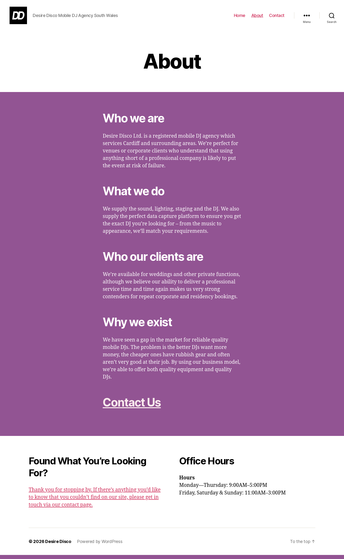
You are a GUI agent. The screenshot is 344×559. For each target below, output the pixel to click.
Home (239, 17)
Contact (277, 17)
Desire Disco (58, 545)
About (257, 17)
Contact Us (132, 406)
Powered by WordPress (100, 545)
